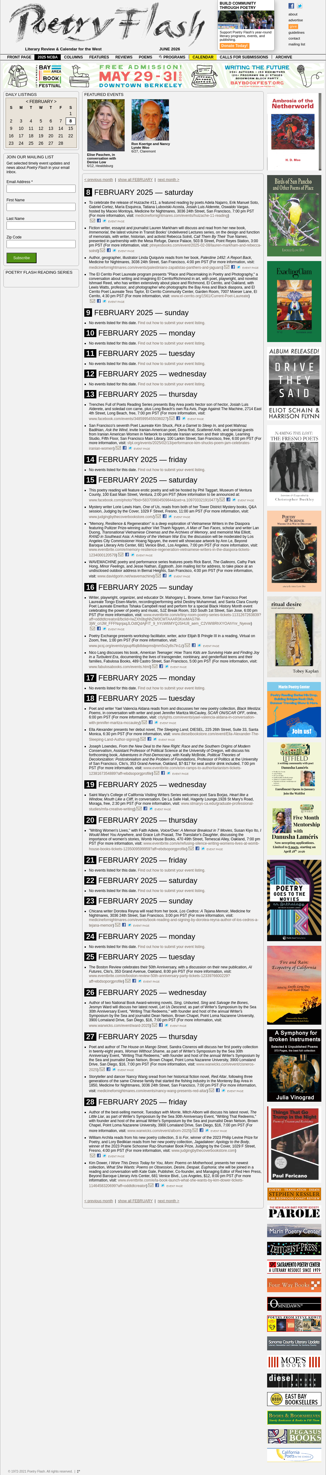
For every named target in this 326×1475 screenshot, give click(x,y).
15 (70, 128)
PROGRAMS (172, 57)
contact (294, 38)
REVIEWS (123, 57)
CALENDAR (203, 57)
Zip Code (14, 237)
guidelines (297, 32)
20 (50, 135)
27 (50, 143)
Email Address (20, 182)
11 (31, 128)
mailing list (297, 44)
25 (31, 143)
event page (116, 221)
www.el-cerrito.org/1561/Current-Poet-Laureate (209, 296)
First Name (16, 200)
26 (40, 143)
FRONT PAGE (19, 57)
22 (70, 135)
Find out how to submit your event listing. (171, 323)
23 (11, 143)
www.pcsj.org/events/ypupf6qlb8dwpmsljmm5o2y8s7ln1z (136, 646)
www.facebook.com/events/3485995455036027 (128, 419)
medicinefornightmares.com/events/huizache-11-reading (181, 215)
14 (60, 128)
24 (21, 143)
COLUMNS (73, 57)
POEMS (145, 57)
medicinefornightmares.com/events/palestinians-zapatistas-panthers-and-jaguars (155, 267)
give (293, 26)
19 (40, 135)
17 (21, 135)
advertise (296, 20)
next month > (168, 180)
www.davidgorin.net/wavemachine (125, 576)
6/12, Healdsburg (101, 160)
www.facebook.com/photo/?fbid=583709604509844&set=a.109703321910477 (153, 500)
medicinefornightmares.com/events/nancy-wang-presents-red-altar (152, 1091)
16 (11, 135)
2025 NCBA (48, 57)
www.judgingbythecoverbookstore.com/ (121, 517)
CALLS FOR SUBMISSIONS (244, 57)
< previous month (98, 180)
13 (50, 128)
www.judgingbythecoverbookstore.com (203, 1150)
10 (21, 128)
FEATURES (99, 57)
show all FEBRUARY (135, 180)
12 (40, 128)
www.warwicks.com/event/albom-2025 (158, 1131)
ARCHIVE (283, 57)
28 (60, 143)
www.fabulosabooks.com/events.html (119, 667)
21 (60, 135)
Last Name (15, 219)
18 (31, 135)
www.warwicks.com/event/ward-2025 (119, 1025)
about (293, 14)
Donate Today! (234, 46)
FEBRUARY (41, 101)
